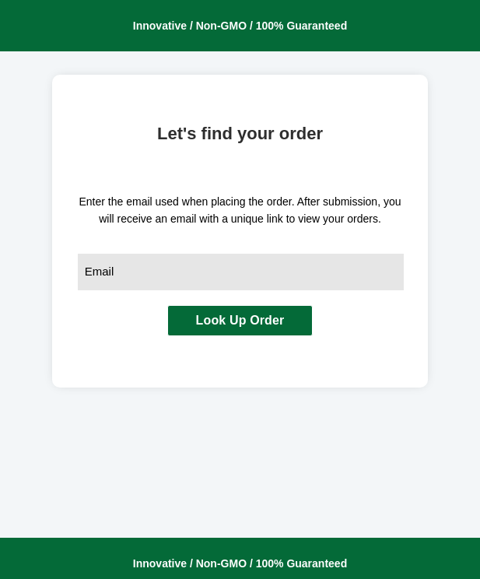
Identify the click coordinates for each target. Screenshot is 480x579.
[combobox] (241, 272)
